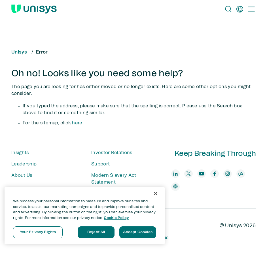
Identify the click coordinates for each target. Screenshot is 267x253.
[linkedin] (175, 173)
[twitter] (188, 173)
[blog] (240, 173)
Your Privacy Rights (38, 232)
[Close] (155, 193)
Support (100, 164)
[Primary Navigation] (251, 9)
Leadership (24, 164)
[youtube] (201, 173)
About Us (21, 175)
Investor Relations (111, 152)
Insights (20, 152)
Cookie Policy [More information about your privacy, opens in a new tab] (116, 218)
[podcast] (175, 186)
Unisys (19, 52)
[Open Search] (228, 9)
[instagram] (227, 173)
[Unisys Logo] (34, 9)
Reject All (96, 232)
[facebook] (214, 173)
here (77, 123)
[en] (239, 9)
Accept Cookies (138, 232)
